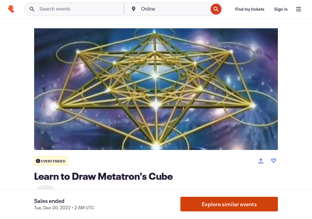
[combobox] (174, 9)
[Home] (11, 9)
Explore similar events (229, 204)
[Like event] (273, 160)
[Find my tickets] (249, 9)
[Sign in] (280, 9)
